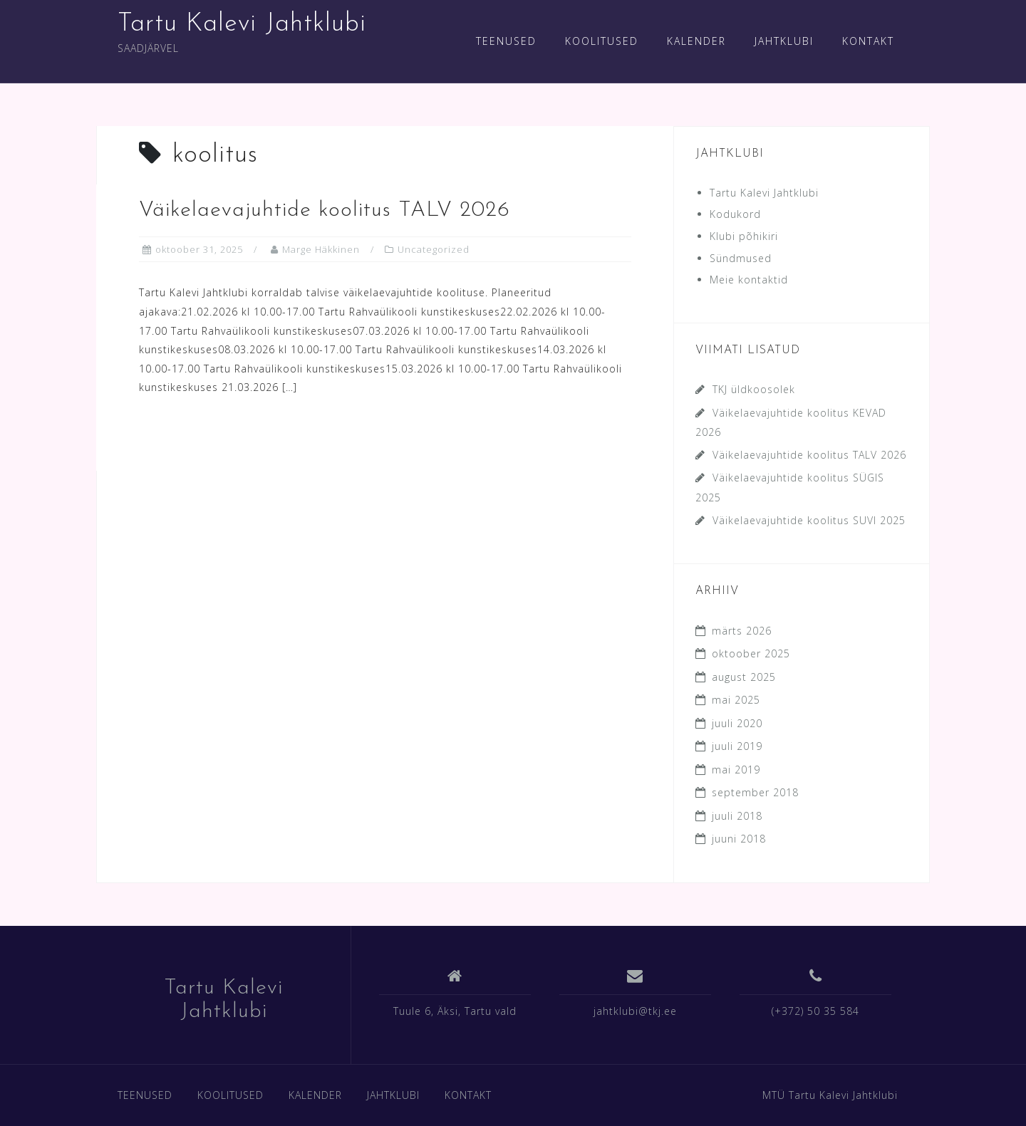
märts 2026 (742, 630)
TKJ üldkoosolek (753, 389)
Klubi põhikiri (744, 236)
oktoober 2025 (751, 653)
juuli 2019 (737, 746)
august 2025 (744, 677)
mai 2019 (736, 769)
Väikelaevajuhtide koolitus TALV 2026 (324, 210)
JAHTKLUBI (784, 41)
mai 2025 (736, 700)
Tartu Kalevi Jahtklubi (242, 24)
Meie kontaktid (749, 279)
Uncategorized (434, 249)
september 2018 (755, 792)
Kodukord (735, 214)
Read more (201, 437)
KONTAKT (868, 41)
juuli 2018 (737, 816)
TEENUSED (506, 41)
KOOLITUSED (601, 41)
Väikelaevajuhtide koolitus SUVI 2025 (809, 520)
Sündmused (741, 258)
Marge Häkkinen (321, 249)
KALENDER (696, 41)
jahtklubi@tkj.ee (635, 1011)
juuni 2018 (739, 838)
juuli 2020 (737, 723)
